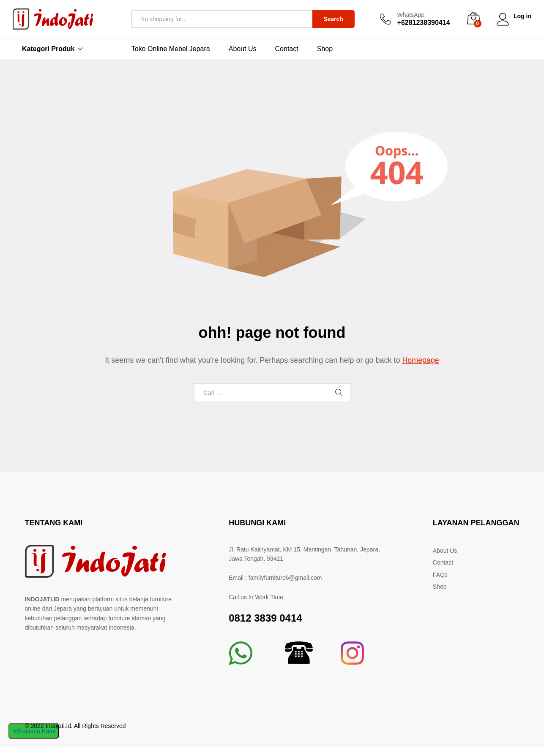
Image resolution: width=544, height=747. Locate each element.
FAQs (440, 574)
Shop (325, 49)
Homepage (420, 360)
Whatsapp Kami (33, 731)
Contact (286, 49)
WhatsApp (410, 14)
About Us (243, 49)
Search (333, 19)
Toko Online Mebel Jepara (170, 49)
